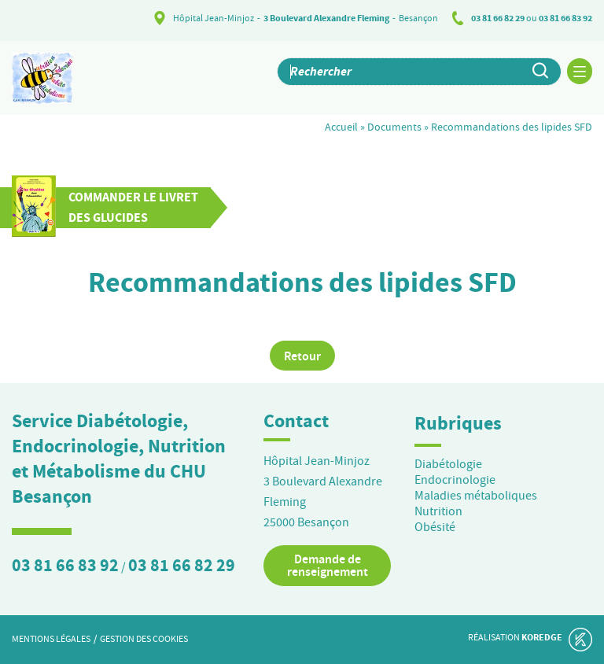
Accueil (341, 127)
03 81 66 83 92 (565, 18)
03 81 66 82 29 (498, 18)
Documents (394, 127)
